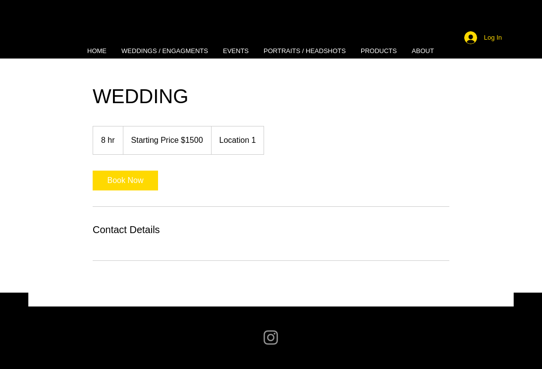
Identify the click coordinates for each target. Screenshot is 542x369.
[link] (125, 180)
